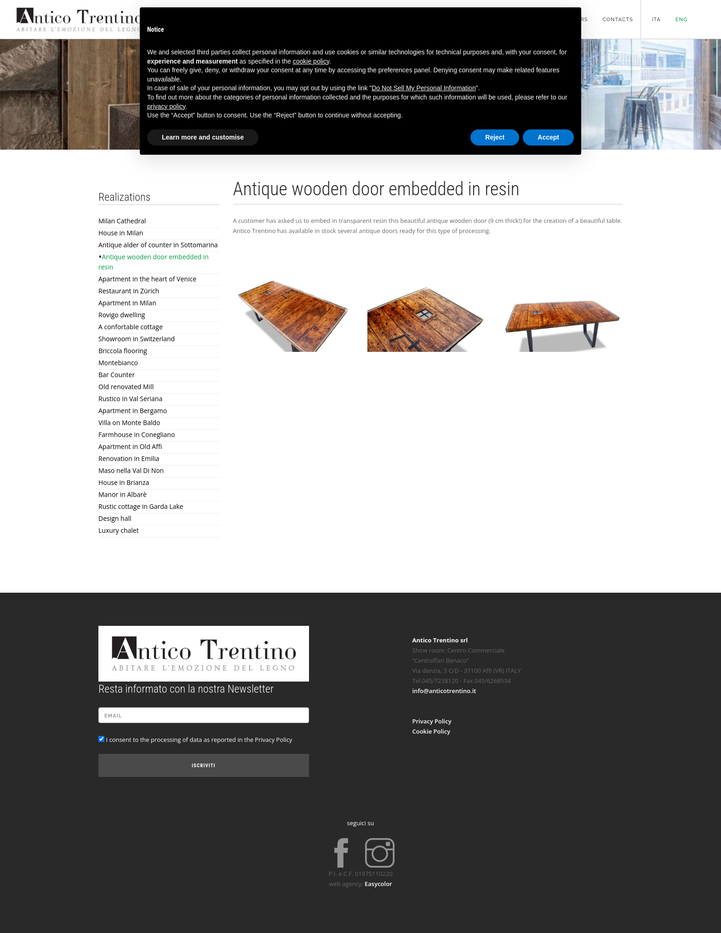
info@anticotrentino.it (444, 691)
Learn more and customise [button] (203, 137)
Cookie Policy (431, 731)
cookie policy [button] (311, 61)
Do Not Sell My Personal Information (423, 88)
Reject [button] (494, 137)
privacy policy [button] (166, 106)
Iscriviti (203, 766)
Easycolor (378, 884)
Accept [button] (548, 137)
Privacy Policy (432, 721)
